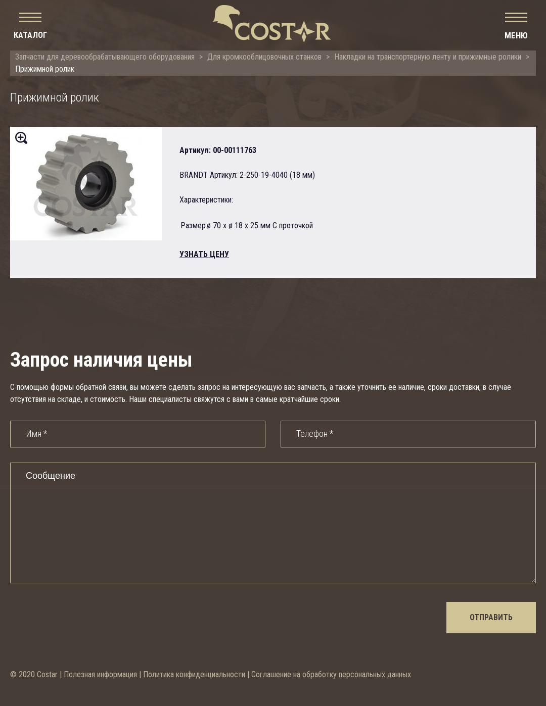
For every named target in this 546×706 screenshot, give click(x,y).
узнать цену (204, 254)
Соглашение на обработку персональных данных (331, 674)
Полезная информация (100, 674)
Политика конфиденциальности (194, 674)
